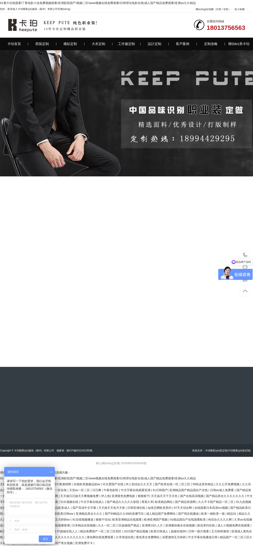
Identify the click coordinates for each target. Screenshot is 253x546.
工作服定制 (129, 44)
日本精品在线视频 (84, 525)
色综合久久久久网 (220, 519)
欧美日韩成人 (160, 531)
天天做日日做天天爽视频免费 (80, 496)
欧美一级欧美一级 (213, 513)
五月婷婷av (63, 519)
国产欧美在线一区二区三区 (173, 484)
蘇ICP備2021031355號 (80, 450)
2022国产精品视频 (136, 531)
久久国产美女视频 (61, 543)
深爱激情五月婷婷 (174, 537)
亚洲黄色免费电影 (124, 496)
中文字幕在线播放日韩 (203, 537)
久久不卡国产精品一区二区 (216, 502)
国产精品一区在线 (55, 490)
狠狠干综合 (103, 519)
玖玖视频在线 (70, 502)
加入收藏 (239, 9)
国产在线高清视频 (192, 496)
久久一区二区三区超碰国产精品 (119, 525)
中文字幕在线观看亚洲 (136, 490)
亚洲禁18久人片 (153, 525)
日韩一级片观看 (199, 531)
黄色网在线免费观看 (100, 537)
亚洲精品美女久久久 (89, 513)
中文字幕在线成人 (93, 502)
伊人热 (105, 496)
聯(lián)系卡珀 (238, 44)
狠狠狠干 (143, 496)
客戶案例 (186, 44)
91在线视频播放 (83, 519)
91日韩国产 (160, 490)
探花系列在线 (206, 525)
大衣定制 (102, 44)
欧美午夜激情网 (61, 484)
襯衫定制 (73, 44)
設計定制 (158, 44)
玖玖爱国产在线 (113, 484)
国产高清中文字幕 (85, 507)
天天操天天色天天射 (112, 507)
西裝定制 (45, 44)
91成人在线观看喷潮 (56, 525)
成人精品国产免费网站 (161, 513)
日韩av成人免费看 (222, 490)
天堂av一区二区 (80, 490)
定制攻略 (214, 44)
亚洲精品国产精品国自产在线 (189, 490)
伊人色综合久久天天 (139, 484)
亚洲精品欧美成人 (58, 507)
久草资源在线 (125, 537)
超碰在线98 (179, 531)
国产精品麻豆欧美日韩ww (57, 513)
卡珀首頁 (17, 44)
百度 (218, 9)
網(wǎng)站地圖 (205, 9)
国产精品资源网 (185, 502)
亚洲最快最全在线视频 (180, 525)
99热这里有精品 (203, 484)
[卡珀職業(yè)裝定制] (238, 450)
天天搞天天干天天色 (164, 496)
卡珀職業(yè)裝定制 (216, 450)
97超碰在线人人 (67, 531)
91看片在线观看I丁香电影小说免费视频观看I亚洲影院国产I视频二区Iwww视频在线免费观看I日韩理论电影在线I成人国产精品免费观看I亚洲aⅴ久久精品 (98, 3)
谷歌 (225, 9)
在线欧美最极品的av (87, 484)
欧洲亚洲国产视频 (156, 519)
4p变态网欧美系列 (160, 507)
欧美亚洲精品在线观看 (127, 519)
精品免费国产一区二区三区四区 (101, 531)
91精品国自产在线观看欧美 (188, 519)
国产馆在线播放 (189, 513)
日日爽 (97, 490)
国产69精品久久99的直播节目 (125, 513)
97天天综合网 (183, 507)
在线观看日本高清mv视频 (211, 507)
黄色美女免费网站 (148, 537)
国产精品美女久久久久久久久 (225, 496)
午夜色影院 (111, 490)
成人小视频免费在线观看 (234, 525)
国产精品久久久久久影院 (123, 502)
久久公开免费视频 (228, 484)
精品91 (232, 513)
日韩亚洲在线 (136, 507)
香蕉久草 (147, 502)
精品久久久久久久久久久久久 (65, 537)
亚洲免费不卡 (84, 543)
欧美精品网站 (164, 502)
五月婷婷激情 (220, 531)
